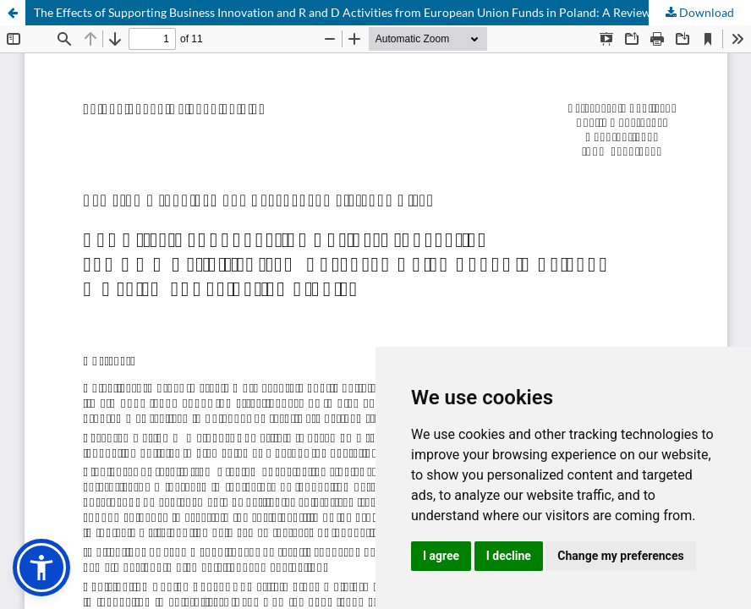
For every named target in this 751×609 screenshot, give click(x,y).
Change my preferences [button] (620, 555)
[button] (41, 567)
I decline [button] (508, 555)
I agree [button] (441, 555)
